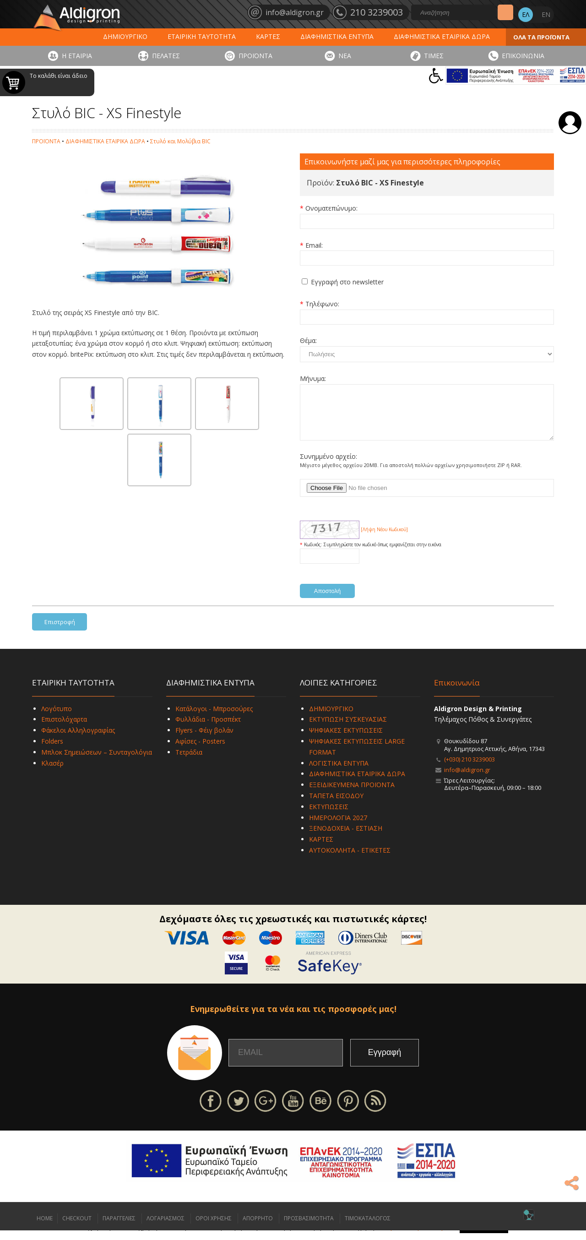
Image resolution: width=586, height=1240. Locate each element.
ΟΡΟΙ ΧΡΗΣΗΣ (213, 1228)
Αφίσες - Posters (200, 750)
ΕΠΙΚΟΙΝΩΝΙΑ (523, 55)
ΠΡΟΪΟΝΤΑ (255, 55)
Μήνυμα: (313, 378)
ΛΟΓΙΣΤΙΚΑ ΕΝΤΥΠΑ (339, 772)
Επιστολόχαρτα (64, 728)
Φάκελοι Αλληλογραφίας (78, 739)
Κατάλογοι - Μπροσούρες (214, 718)
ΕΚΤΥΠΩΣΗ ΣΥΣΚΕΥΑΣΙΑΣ (348, 728)
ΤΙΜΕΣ (434, 55)
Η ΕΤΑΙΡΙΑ (77, 55)
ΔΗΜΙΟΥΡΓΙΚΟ (125, 36)
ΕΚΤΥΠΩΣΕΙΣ (328, 816)
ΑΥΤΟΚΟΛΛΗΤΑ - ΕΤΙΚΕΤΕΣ (350, 859)
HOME (45, 1228)
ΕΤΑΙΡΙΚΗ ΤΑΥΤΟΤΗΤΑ (202, 36)
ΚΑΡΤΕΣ (268, 36)
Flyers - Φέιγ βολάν (204, 739)
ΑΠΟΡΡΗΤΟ (258, 1228)
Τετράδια (188, 761)
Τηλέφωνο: (322, 303)
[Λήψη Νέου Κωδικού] (384, 539)
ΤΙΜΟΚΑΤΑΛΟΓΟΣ (368, 1228)
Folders (52, 750)
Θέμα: (308, 340)
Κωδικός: (314, 554)
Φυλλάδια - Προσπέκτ (208, 728)
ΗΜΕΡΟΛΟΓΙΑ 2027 (338, 827)
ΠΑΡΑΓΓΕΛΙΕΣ (119, 1228)
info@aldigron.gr (467, 779)
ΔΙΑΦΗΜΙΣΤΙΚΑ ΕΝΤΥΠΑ (337, 36)
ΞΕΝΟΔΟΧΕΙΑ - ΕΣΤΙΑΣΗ (345, 837)
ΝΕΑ (344, 55)
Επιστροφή (59, 631)
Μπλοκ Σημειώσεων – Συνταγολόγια (96, 761)
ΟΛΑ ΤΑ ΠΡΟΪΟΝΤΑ (541, 37)
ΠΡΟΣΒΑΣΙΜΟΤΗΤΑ (309, 1228)
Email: (314, 245)
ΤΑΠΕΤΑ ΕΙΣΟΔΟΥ (336, 805)
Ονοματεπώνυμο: (331, 208)
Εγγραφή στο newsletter (347, 281)
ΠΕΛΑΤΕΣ (166, 55)
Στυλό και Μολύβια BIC (180, 141)
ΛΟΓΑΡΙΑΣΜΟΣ (165, 1228)
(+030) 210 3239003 (469, 769)
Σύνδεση (570, 122)
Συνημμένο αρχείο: (328, 466)
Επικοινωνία (457, 692)
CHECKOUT (77, 1228)
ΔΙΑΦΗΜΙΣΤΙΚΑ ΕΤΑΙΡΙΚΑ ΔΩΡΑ (442, 36)
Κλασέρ (52, 772)
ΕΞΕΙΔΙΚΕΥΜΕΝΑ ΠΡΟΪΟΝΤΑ (352, 794)
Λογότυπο (56, 718)
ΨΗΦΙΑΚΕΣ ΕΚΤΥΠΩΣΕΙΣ (346, 739)
